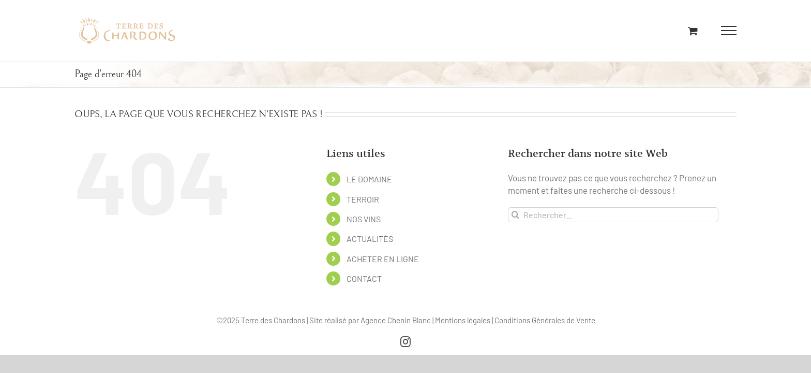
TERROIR (363, 199)
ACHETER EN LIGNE (383, 259)
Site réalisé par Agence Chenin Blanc (370, 320)
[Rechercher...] (613, 214)
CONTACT (364, 278)
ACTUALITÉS (370, 238)
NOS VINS (364, 219)
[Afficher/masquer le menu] (729, 30)
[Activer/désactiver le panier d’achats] (693, 30)
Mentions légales (463, 320)
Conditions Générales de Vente (544, 320)
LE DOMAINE (369, 179)
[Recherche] (515, 214)
